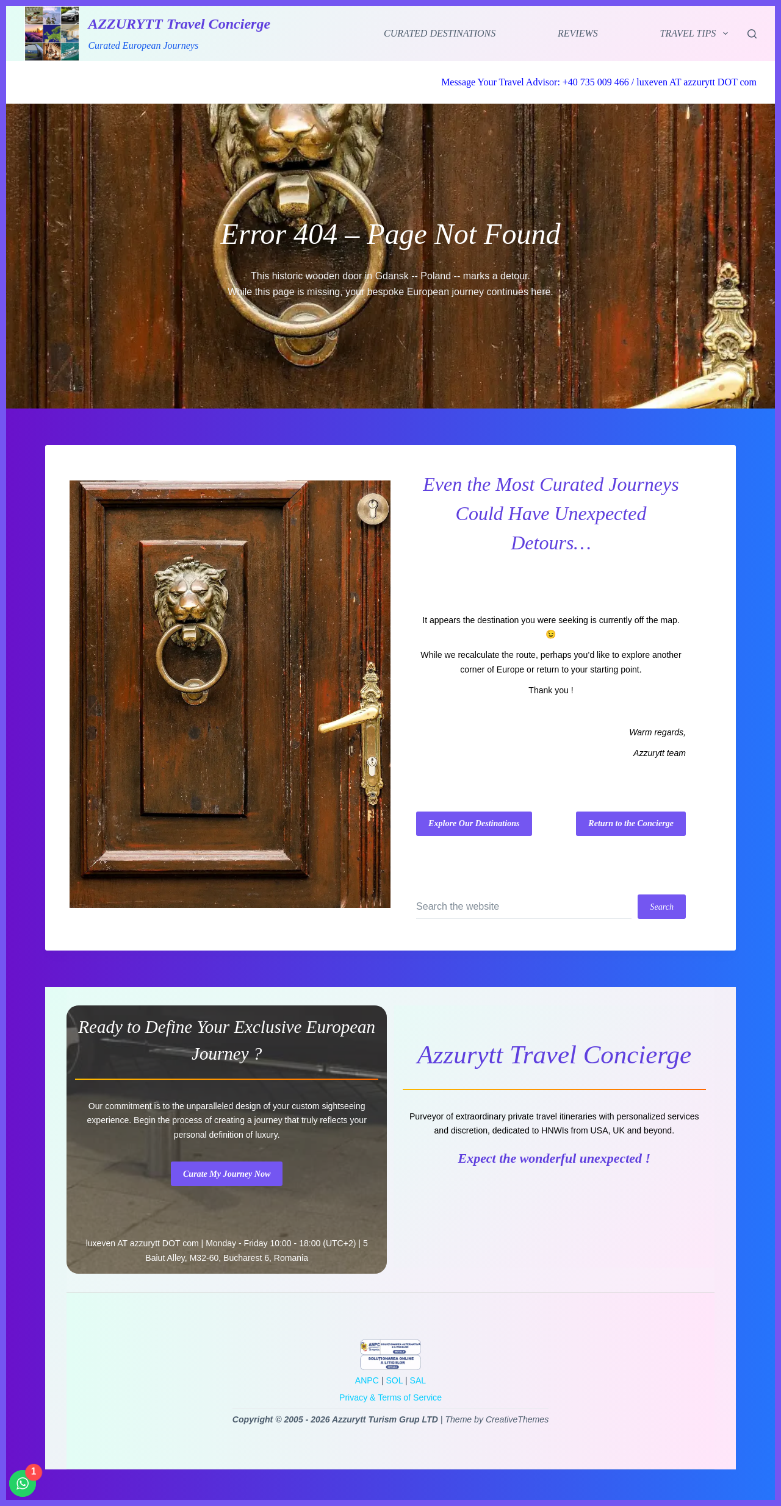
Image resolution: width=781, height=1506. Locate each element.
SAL (418, 1380)
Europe (510, 669)
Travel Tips (696, 33)
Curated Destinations (439, 33)
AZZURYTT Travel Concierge (179, 24)
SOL (394, 1380)
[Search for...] (524, 906)
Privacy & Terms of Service (390, 1397)
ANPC (367, 1380)
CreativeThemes (517, 1419)
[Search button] (662, 906)
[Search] (752, 33)
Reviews (578, 33)
